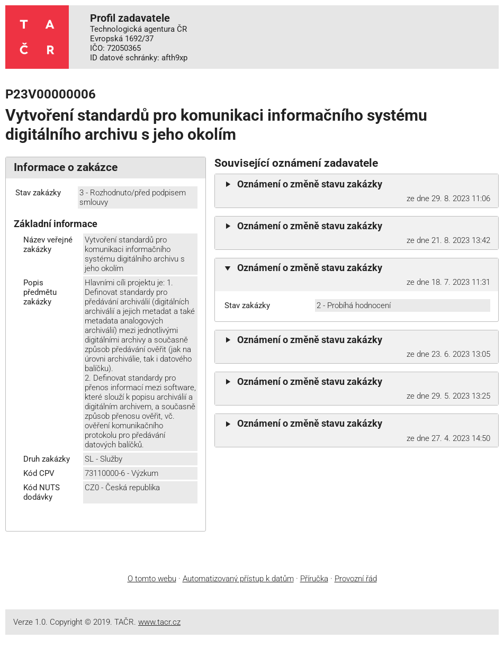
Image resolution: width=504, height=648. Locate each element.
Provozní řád (356, 578)
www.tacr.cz (159, 622)
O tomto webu (152, 578)
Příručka (314, 578)
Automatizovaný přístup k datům (238, 578)
